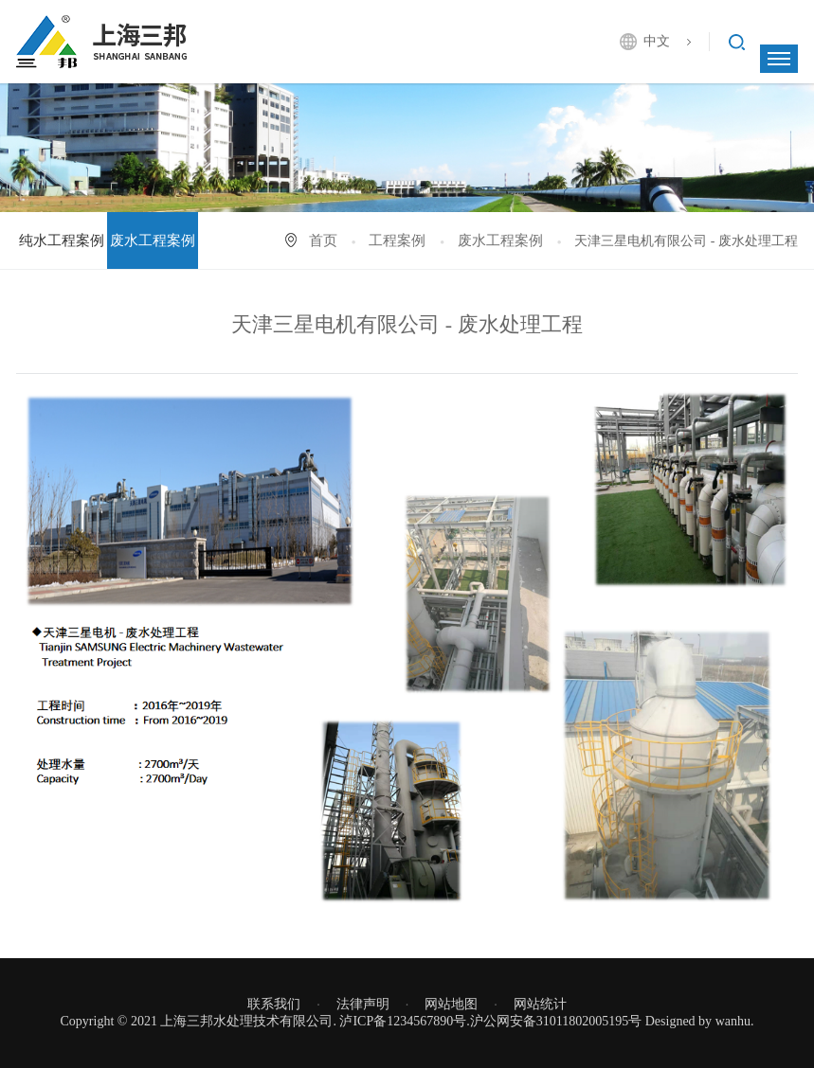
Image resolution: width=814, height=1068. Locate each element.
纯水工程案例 (61, 240)
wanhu (733, 1021)
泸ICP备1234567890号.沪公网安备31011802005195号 (490, 1021)
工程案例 (397, 240)
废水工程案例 (152, 240)
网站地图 (451, 1004)
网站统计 (540, 1004)
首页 (323, 240)
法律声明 (362, 1004)
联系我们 (273, 1004)
